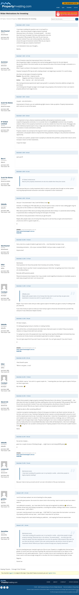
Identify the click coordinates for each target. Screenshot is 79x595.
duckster (4, 62)
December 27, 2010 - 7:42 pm (23, 463)
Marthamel (5, 31)
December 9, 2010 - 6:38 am (23, 115)
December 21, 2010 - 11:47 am (24, 258)
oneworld (4, 469)
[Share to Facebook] (1, 587)
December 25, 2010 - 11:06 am (24, 377)
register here (52, 573)
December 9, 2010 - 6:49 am (23, 152)
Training (69, 7)
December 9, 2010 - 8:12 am (23, 171)
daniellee (4, 531)
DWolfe (4, 204)
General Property (12, 19)
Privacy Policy (76, 587)
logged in (11, 573)
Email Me (19, 232)
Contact (63, 582)
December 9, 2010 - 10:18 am (23, 198)
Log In (75, 7)
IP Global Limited (4, 123)
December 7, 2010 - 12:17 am (23, 56)
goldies (3, 499)
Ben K (3, 159)
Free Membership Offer (70, 3)
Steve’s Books (73, 582)
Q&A (63, 7)
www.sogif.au (75, 592)
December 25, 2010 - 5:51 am (23, 358)
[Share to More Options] (7, 587)
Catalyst (4, 292)
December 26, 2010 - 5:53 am (23, 436)
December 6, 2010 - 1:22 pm (23, 25)
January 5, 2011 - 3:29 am (22, 525)
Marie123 (4, 402)
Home (58, 7)
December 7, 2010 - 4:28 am (23, 96)
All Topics (3, 19)
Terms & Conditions (67, 587)
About (55, 582)
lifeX (2, 265)
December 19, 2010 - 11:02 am (24, 239)
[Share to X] (4, 587)
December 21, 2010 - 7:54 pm (23, 318)
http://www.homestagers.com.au (25, 231)
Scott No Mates (7, 103)
